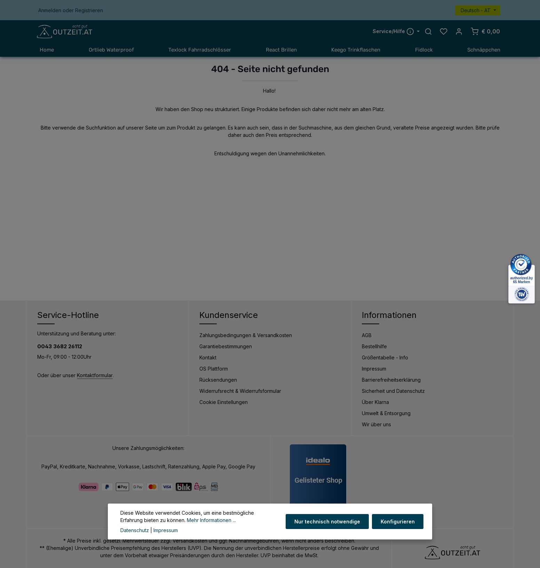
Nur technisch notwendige (328, 521)
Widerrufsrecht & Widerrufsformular (240, 391)
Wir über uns (376, 424)
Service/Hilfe (394, 31)
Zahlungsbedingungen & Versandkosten (245, 335)
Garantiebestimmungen (225, 346)
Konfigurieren (398, 521)
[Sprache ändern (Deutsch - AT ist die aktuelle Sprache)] (477, 10)
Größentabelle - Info (385, 357)
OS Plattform (213, 369)
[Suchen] (428, 32)
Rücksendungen (218, 380)
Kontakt (207, 357)
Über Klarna (375, 402)
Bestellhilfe (374, 346)
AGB (367, 335)
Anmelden (49, 10)
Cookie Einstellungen (223, 402)
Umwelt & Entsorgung (386, 413)
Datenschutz (134, 530)
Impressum (374, 369)
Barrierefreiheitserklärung (391, 380)
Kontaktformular (95, 376)
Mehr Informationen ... (211, 520)
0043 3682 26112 (59, 346)
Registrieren (89, 10)
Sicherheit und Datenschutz (393, 391)
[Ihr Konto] (459, 32)
